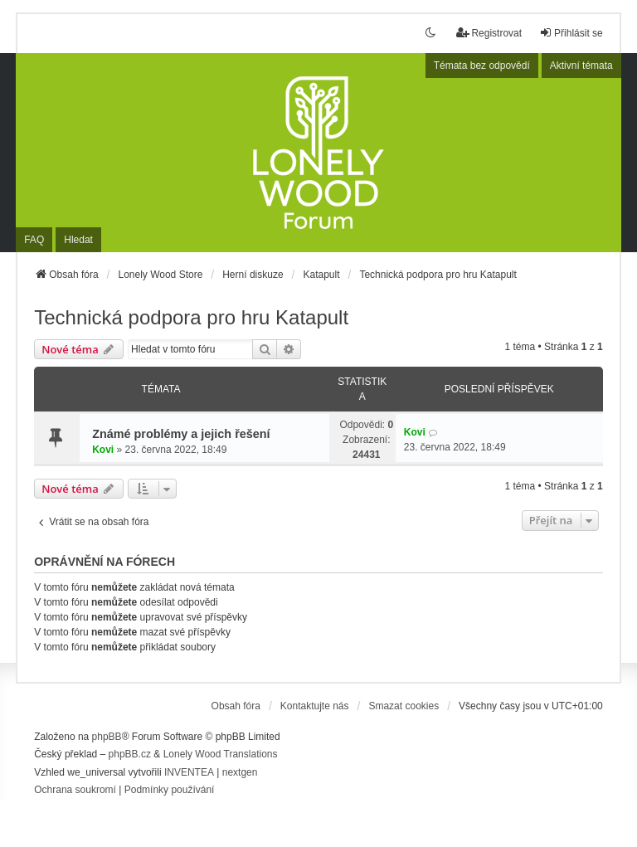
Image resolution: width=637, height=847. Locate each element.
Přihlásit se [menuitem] (571, 33)
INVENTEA (189, 772)
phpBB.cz (130, 754)
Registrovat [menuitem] (489, 33)
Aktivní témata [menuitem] (581, 65)
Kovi (103, 449)
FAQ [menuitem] (34, 240)
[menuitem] (75, 790)
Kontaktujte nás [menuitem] (314, 706)
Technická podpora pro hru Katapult (191, 317)
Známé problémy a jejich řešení (181, 434)
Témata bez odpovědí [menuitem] (482, 65)
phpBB (107, 736)
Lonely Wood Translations (220, 754)
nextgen (240, 772)
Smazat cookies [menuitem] (403, 706)
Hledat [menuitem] (78, 240)
